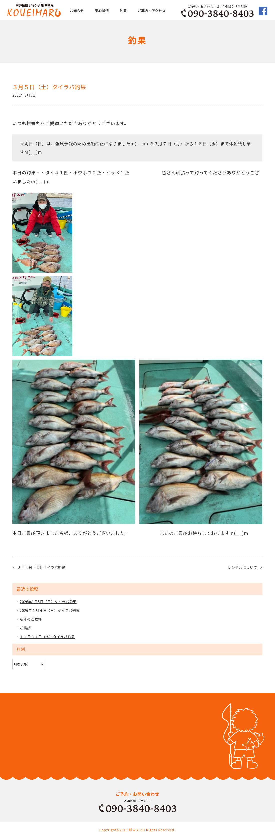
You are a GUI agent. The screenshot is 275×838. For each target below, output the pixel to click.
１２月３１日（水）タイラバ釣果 (47, 636)
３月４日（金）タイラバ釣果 (42, 567)
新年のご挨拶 (31, 619)
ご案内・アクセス (152, 10)
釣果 (123, 10)
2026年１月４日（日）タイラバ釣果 (50, 610)
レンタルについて (242, 567)
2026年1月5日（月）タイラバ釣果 (48, 601)
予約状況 (102, 10)
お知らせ (77, 10)
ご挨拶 (25, 627)
